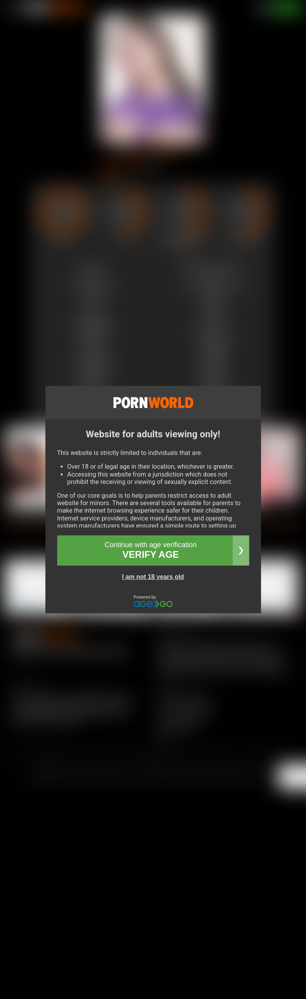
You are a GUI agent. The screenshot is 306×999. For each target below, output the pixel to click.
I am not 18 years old (153, 576)
